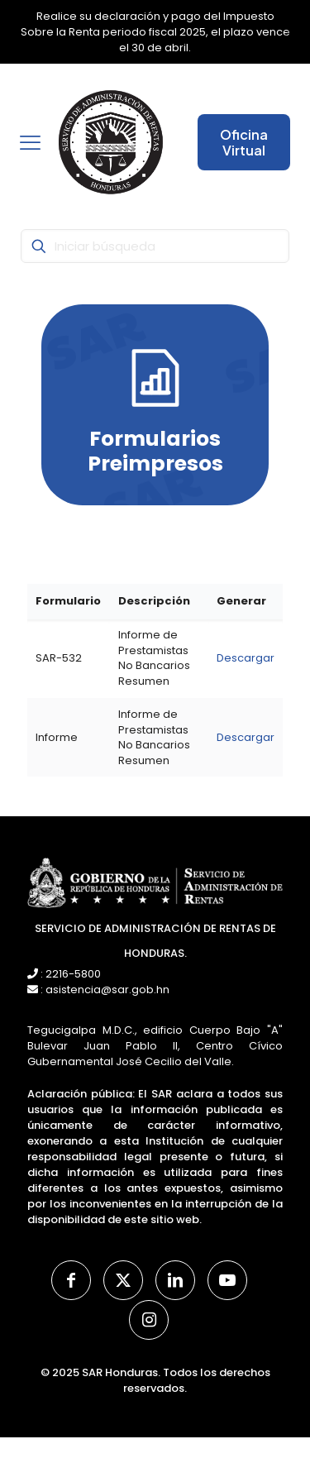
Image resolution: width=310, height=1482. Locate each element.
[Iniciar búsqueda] (155, 246)
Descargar (245, 658)
